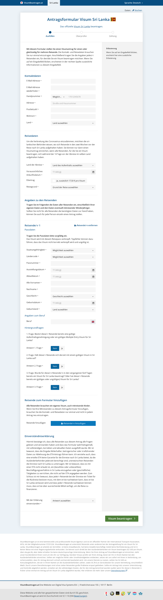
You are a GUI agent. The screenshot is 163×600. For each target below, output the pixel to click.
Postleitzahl (31, 109)
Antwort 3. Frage (34, 386)
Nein (55, 349)
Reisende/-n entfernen (86, 225)
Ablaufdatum (32, 276)
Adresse (30, 102)
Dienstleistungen (119, 570)
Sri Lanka (54, 2)
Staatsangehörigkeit (35, 249)
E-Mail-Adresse (33, 80)
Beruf (28, 321)
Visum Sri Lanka (82, 26)
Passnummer (32, 263)
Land (28, 122)
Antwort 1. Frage (34, 347)
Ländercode (31, 256)
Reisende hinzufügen (36, 422)
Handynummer (33, 96)
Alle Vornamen (33, 282)
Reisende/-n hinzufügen (73, 423)
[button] (59, 96)
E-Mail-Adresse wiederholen (33, 89)
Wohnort (30, 116)
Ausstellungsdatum (35, 269)
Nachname (31, 289)
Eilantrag (30, 180)
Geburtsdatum (33, 302)
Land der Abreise (34, 164)
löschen (137, 10)
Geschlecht (31, 295)
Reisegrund (31, 186)
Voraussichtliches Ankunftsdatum (34, 173)
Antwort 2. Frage (34, 365)
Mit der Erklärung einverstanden (34, 502)
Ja (62, 349)
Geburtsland (32, 309)
